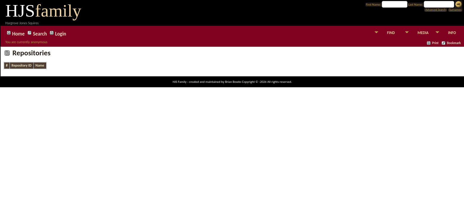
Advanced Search (435, 10)
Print (435, 43)
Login (60, 33)
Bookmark (454, 43)
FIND (391, 32)
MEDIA (423, 32)
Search (40, 33)
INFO (452, 32)
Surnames (455, 10)
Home (18, 33)
